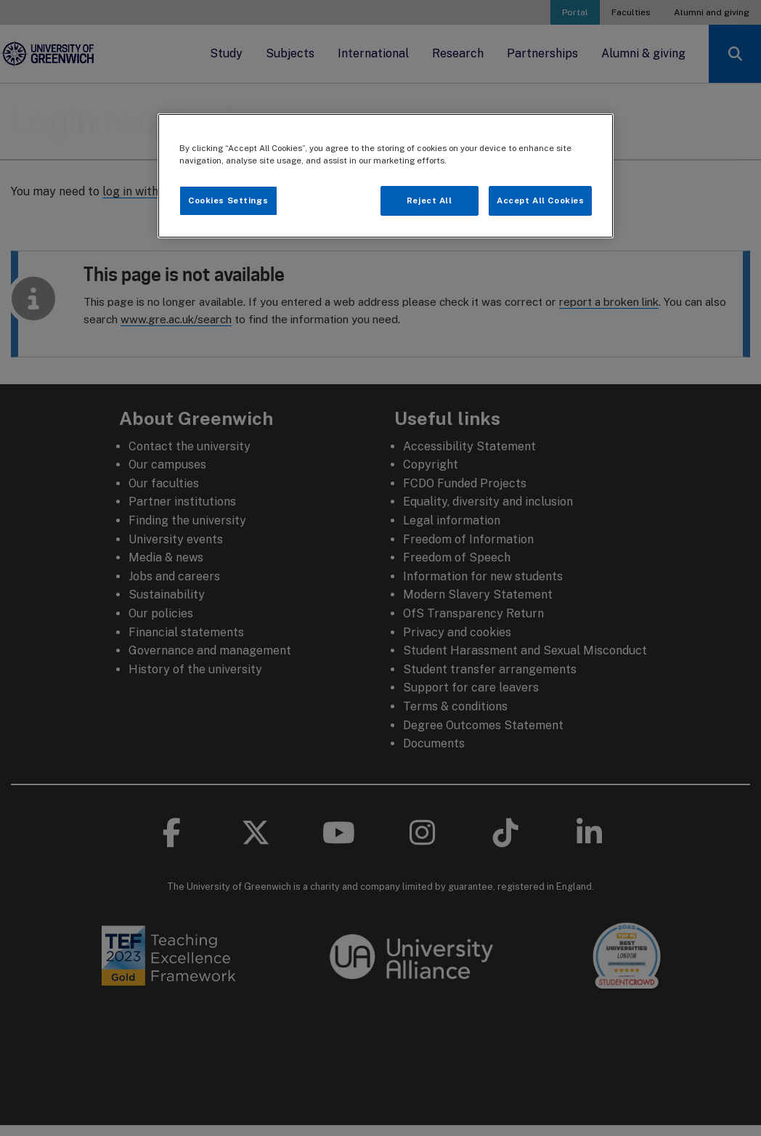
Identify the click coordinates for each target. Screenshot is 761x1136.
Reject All (429, 200)
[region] (386, 175)
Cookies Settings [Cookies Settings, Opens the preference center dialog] (228, 200)
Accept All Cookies (540, 200)
